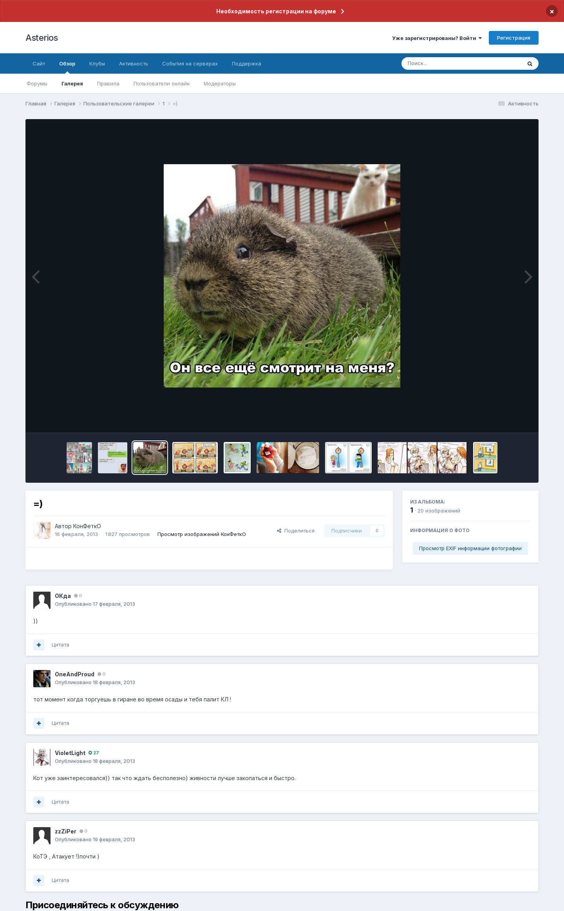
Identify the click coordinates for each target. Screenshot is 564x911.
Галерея (72, 83)
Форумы (37, 83)
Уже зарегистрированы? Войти (437, 38)
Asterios (41, 38)
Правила (108, 83)
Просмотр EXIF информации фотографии (470, 548)
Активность (133, 63)
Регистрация (513, 37)
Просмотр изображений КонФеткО (201, 534)
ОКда (63, 595)
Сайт (39, 63)
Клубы (97, 63)
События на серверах (190, 63)
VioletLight (70, 753)
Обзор (67, 67)
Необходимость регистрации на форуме (276, 11)
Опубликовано (95, 604)
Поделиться (296, 530)
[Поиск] (446, 63)
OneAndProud (74, 674)
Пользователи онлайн (162, 83)
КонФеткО (87, 526)
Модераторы (220, 83)
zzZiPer (65, 831)
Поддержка (246, 63)
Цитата (60, 644)
